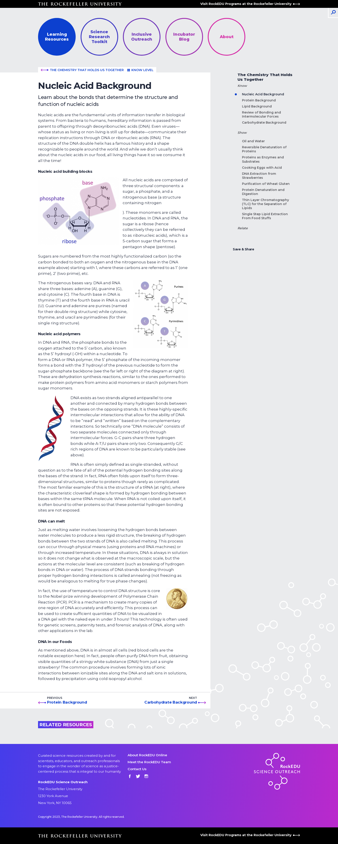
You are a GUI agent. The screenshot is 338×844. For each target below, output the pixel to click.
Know (242, 86)
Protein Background (67, 702)
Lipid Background (257, 106)
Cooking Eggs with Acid (262, 168)
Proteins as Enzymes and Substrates (263, 159)
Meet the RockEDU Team (149, 762)
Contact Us (137, 769)
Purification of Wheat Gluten (266, 184)
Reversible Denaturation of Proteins (264, 149)
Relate (242, 228)
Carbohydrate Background (170, 702)
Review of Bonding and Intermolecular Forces (261, 114)
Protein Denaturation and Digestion (263, 192)
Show (242, 133)
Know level (140, 70)
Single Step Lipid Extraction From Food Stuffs (265, 216)
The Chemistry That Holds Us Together (82, 70)
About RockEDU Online (147, 755)
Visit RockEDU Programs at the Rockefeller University (250, 4)
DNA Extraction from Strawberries (259, 176)
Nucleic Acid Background (263, 94)
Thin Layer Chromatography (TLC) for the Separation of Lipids (265, 204)
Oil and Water (253, 141)
